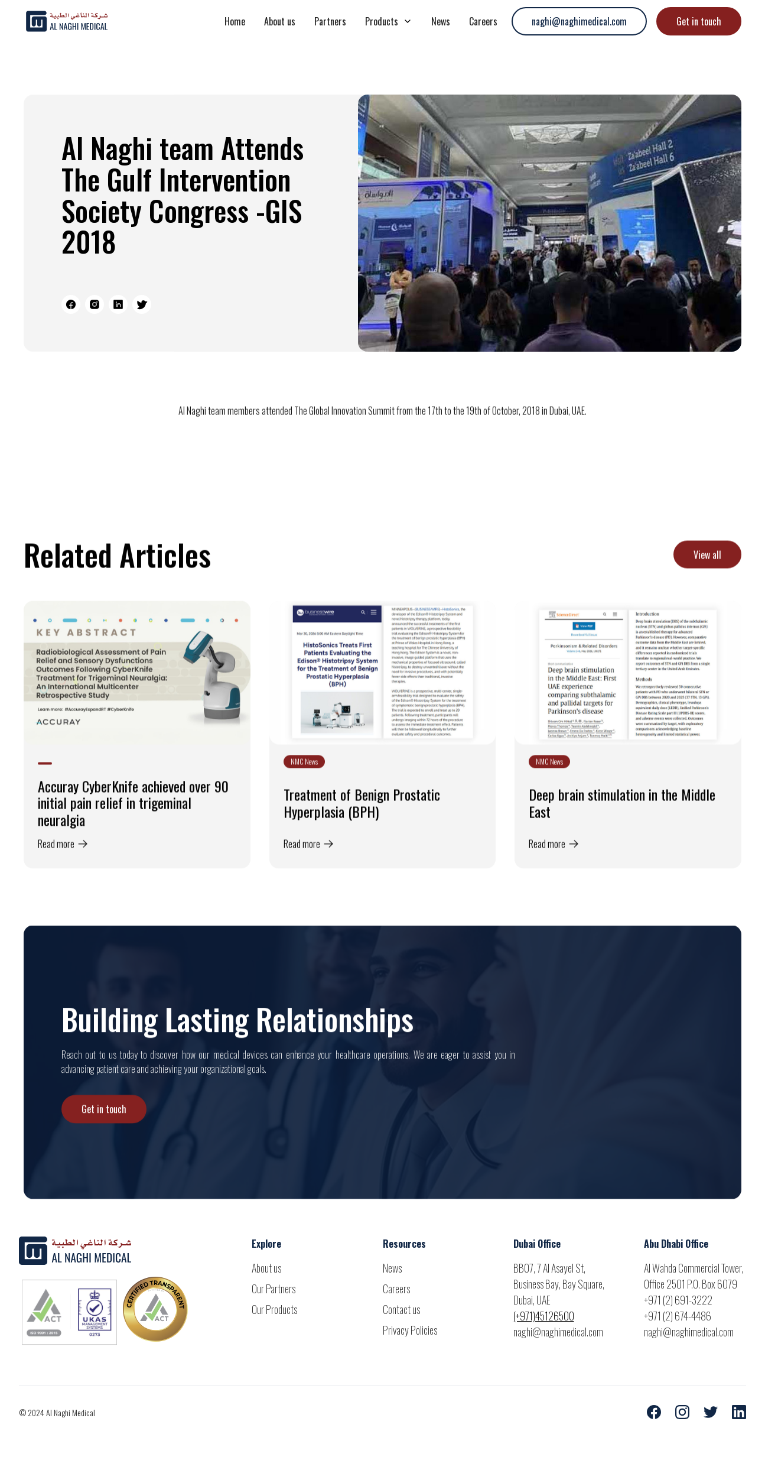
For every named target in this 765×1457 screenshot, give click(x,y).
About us (279, 21)
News (440, 21)
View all (707, 567)
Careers (483, 21)
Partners (330, 21)
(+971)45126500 (543, 1315)
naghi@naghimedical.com (579, 21)
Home (234, 21)
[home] (112, 21)
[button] (389, 21)
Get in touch (698, 21)
